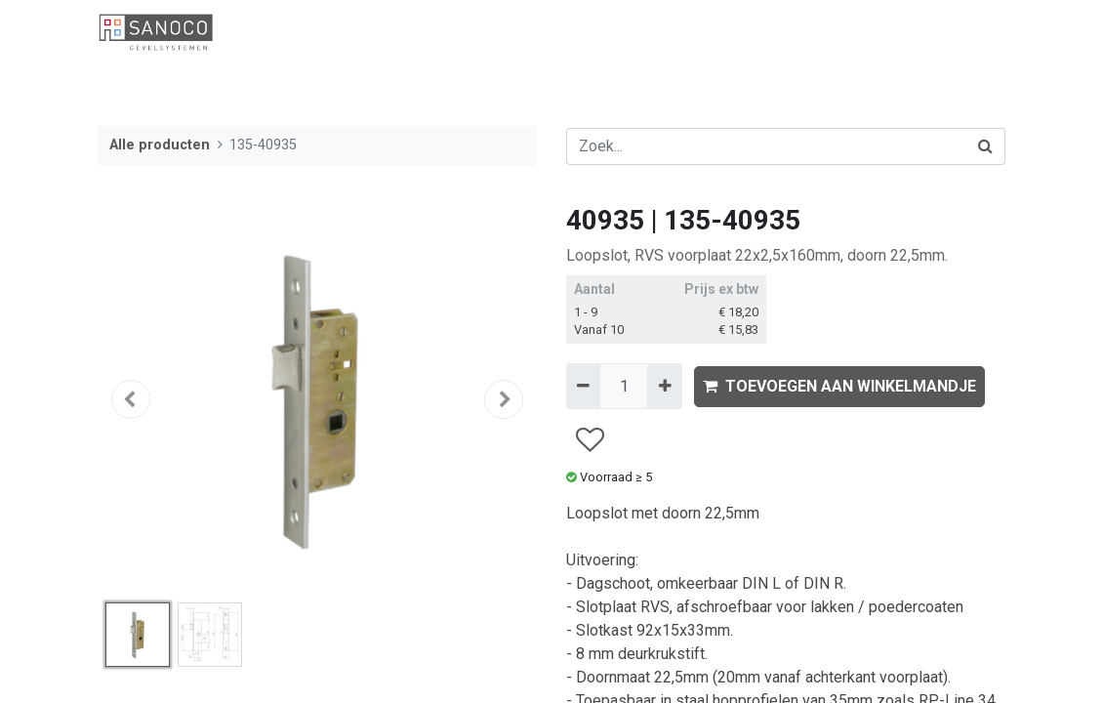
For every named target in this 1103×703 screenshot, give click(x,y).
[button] (131, 399)
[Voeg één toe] (664, 385)
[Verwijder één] (583, 385)
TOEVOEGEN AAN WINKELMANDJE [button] (839, 386)
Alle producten (159, 145)
